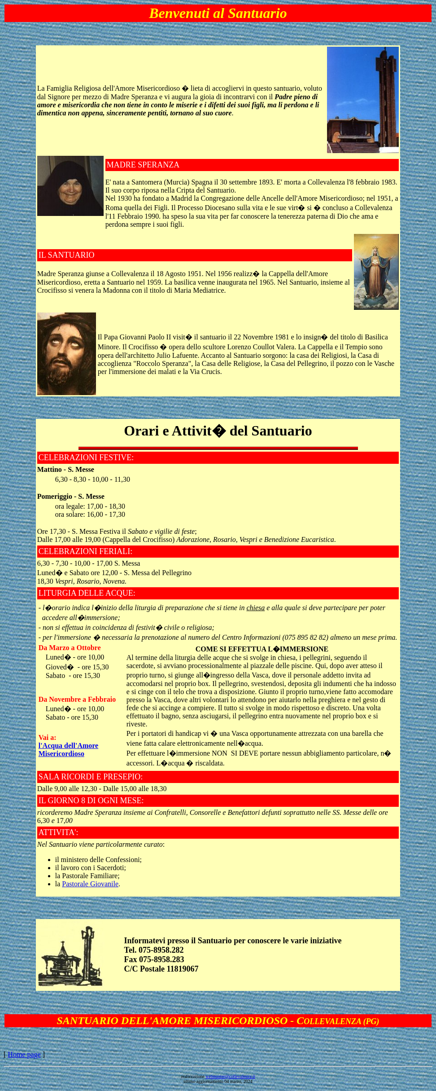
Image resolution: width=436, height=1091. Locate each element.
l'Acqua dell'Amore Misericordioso (68, 749)
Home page (24, 1054)
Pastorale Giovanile (90, 884)
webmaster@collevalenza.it (230, 1076)
